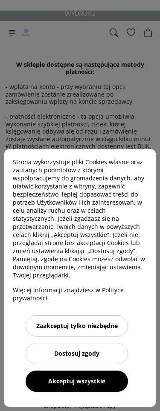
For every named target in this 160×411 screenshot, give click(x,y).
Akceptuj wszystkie (76, 381)
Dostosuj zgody (76, 353)
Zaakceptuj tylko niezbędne (77, 326)
